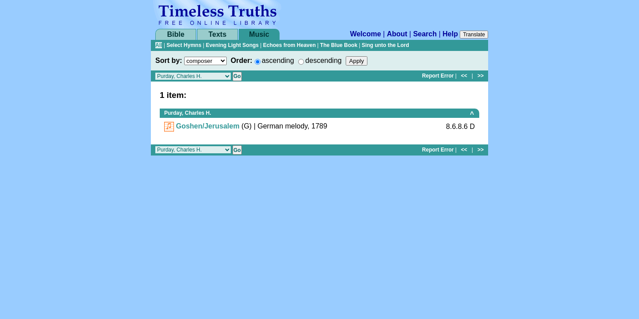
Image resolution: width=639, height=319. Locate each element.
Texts (218, 34)
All (158, 45)
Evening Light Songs (232, 45)
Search (425, 34)
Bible (175, 34)
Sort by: (168, 60)
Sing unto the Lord (385, 45)
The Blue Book (338, 45)
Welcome (365, 34)
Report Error (438, 76)
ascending (278, 60)
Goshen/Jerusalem (207, 126)
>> (480, 76)
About (397, 34)
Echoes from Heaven (289, 45)
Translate (474, 34)
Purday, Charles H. (187, 113)
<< (464, 76)
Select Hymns (183, 45)
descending (323, 60)
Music (259, 34)
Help (450, 34)
